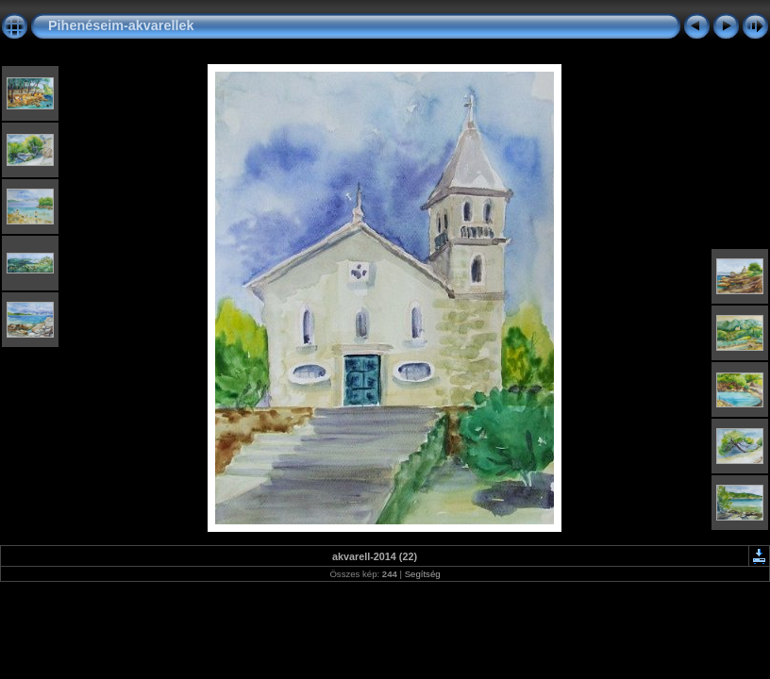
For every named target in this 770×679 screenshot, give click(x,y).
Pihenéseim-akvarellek (120, 25)
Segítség (423, 574)
